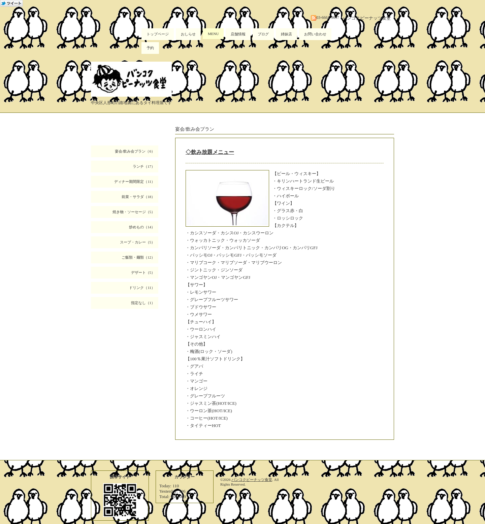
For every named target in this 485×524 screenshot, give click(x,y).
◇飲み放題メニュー (210, 152)
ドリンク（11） (142, 288)
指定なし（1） (143, 303)
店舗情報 (238, 34)
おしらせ (188, 34)
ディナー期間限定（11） (134, 181)
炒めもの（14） (142, 227)
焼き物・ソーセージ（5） (133, 212)
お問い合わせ (315, 34)
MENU (213, 34)
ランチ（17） (144, 166)
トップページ (158, 34)
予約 (150, 48)
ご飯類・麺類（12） (138, 257)
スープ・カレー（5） (137, 242)
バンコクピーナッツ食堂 (251, 480)
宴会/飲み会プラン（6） (135, 151)
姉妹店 (286, 34)
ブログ (263, 34)
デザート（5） (143, 272)
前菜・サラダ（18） (138, 197)
